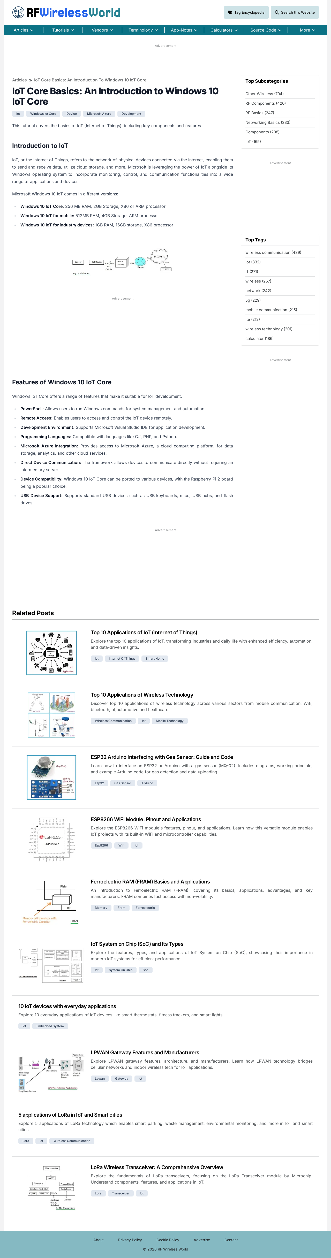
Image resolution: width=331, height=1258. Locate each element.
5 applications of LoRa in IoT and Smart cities (70, 1115)
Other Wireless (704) (264, 93)
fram (121, 908)
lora (25, 1141)
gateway (121, 1078)
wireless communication (113, 721)
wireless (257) (258, 281)
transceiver (121, 1193)
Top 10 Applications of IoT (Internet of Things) (144, 632)
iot (18, 114)
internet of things (122, 658)
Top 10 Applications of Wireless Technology (142, 695)
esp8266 (101, 845)
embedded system (50, 1026)
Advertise (202, 1240)
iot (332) (253, 262)
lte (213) (252, 319)
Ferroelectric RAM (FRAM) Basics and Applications (150, 882)
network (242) (258, 290)
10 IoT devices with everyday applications (67, 1006)
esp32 (99, 783)
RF (66, 12)
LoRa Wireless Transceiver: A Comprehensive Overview (157, 1167)
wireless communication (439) (273, 252)
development (131, 114)
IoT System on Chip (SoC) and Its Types (137, 944)
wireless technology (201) (268, 328)
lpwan (100, 1078)
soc (145, 970)
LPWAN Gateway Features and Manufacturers (145, 1052)
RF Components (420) (265, 103)
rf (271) (251, 271)
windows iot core (43, 114)
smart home (155, 658)
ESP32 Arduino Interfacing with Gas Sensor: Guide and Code (162, 757)
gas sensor (122, 783)
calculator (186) (259, 338)
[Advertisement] (165, 59)
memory (101, 908)
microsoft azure (99, 114)
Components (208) (262, 131)
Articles (19, 79)
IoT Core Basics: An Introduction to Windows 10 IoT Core (90, 79)
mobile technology (170, 721)
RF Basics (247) (259, 112)
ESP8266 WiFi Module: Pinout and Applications (146, 819)
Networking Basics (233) (267, 122)
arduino (147, 783)
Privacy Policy (130, 1240)
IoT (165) (253, 141)
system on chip (120, 970)
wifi (121, 845)
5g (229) (253, 300)
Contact (231, 1240)
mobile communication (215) (271, 309)
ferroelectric (145, 908)
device (71, 114)
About (98, 1240)
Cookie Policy (167, 1240)
